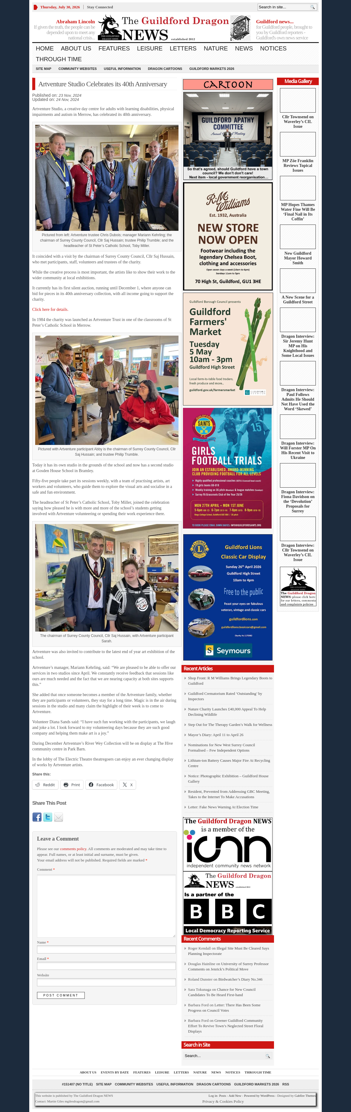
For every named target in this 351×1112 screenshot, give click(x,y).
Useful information (122, 68)
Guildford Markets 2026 (211, 68)
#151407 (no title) (77, 1084)
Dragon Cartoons (165, 68)
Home (45, 48)
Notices (273, 48)
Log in (213, 1095)
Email (43, 959)
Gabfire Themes (305, 1095)
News (244, 48)
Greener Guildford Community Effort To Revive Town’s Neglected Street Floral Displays (225, 1025)
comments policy (73, 849)
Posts (222, 1095)
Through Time (59, 59)
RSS (285, 1084)
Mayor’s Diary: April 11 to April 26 (216, 734)
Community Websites (78, 68)
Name (43, 942)
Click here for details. (50, 309)
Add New (235, 1095)
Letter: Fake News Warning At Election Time (223, 807)
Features (114, 48)
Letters (183, 48)
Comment (46, 869)
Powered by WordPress (259, 1095)
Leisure (150, 48)
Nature (216, 48)
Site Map (43, 68)
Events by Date (115, 1072)
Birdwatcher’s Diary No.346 (240, 979)
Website (43, 975)
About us (76, 48)
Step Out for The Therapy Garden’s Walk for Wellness (230, 724)
